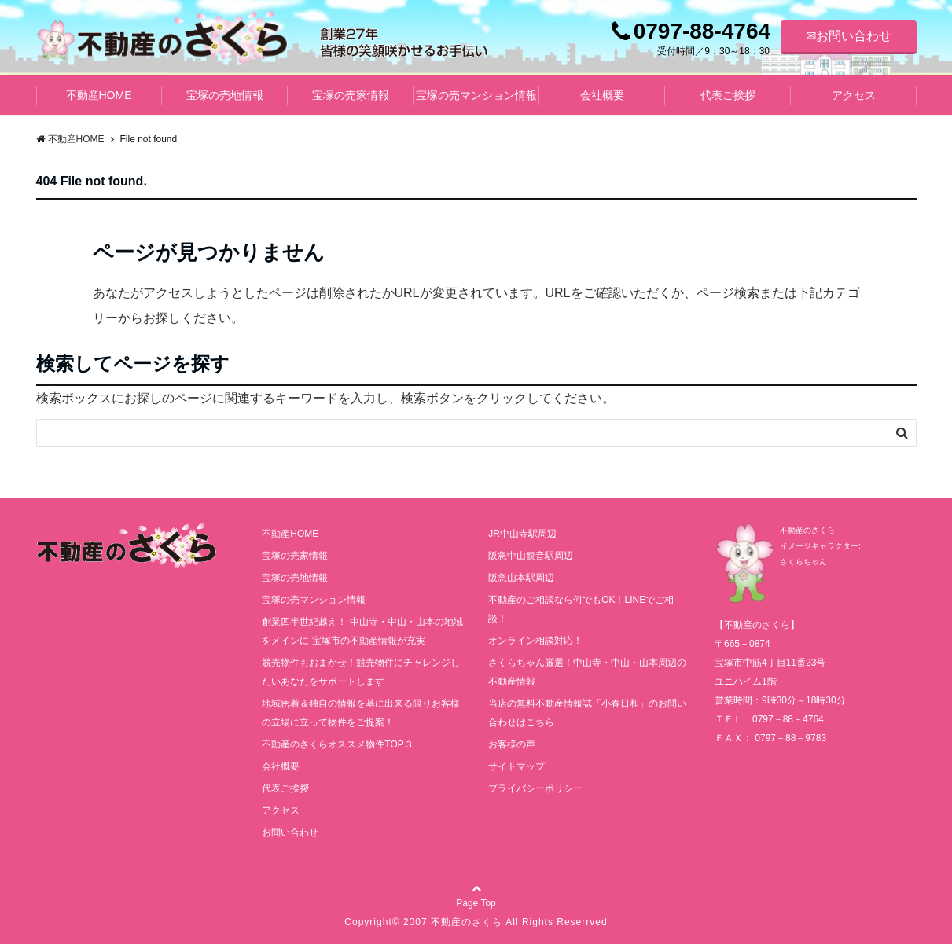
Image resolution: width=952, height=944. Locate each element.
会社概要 (602, 95)
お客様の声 (511, 744)
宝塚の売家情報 (350, 95)
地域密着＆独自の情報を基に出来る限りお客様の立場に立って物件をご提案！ (361, 713)
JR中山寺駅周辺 (522, 533)
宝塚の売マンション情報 (476, 95)
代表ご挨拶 (727, 95)
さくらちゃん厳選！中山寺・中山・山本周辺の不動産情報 (587, 672)
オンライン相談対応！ (535, 640)
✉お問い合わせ (848, 35)
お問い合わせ (290, 832)
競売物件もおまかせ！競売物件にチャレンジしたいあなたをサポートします (361, 672)
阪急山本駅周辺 (521, 577)
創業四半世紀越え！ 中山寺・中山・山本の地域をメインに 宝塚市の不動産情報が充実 (362, 631)
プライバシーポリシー (535, 788)
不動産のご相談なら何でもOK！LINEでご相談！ (581, 609)
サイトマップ (516, 766)
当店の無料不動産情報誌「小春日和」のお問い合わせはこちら (587, 713)
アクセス (854, 95)
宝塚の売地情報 (224, 95)
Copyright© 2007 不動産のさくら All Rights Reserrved (475, 921)
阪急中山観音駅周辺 (530, 555)
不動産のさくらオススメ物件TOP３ (337, 744)
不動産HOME (99, 95)
